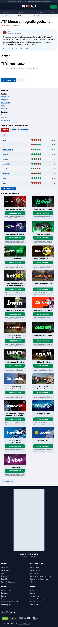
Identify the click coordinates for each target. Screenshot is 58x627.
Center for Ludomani (8, 582)
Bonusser (21, 12)
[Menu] (2, 6)
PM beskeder (5, 120)
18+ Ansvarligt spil (24, 623)
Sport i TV (4, 579)
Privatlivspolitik (35, 601)
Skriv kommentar (9, 80)
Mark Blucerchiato (7, 149)
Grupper (4, 117)
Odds (41, 12)
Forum (52, 12)
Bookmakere (8, 12)
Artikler (3, 573)
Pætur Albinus (6, 164)
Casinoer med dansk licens (39, 579)
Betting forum (6, 590)
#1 (3, 48)
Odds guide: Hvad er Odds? (10, 601)
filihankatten (6, 173)
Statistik (4, 596)
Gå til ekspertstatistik (8, 188)
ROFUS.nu (26, 1)
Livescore (4, 599)
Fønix (4, 178)
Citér (25, 48)
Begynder (4, 108)
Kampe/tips (5, 96)
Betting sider (34, 567)
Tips (32, 12)
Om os (32, 593)
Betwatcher (5, 593)
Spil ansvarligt (12, 1)
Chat (2, 115)
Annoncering (34, 596)
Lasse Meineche (7, 169)
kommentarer (6, 25)
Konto (54, 7)
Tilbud (32, 582)
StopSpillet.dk (48, 1)
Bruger (13, 130)
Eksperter (4, 576)
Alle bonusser (8, 481)
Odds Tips (4, 567)
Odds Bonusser (35, 570)
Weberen (5, 140)
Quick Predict (23, 130)
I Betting (5, 154)
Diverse (13, 16)
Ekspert (5, 130)
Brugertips (4, 99)
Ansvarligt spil (6, 604)
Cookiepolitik (34, 604)
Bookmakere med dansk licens (40, 576)
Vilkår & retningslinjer (37, 599)
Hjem (3, 16)
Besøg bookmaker (15, 213)
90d (4, 135)
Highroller (5, 159)
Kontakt (33, 590)
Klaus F (4, 183)
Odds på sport (5, 570)
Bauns (4, 145)
